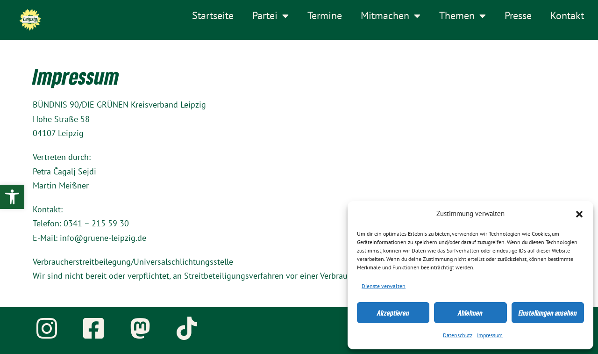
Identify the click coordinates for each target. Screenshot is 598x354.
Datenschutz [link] (457, 335)
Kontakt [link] (567, 16)
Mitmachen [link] (390, 16)
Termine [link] (324, 16)
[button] (579, 214)
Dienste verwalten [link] (384, 286)
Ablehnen (470, 313)
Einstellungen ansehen (548, 313)
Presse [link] (518, 16)
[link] (12, 197)
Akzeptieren (393, 313)
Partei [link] (270, 16)
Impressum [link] (490, 335)
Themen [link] (462, 16)
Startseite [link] (213, 16)
